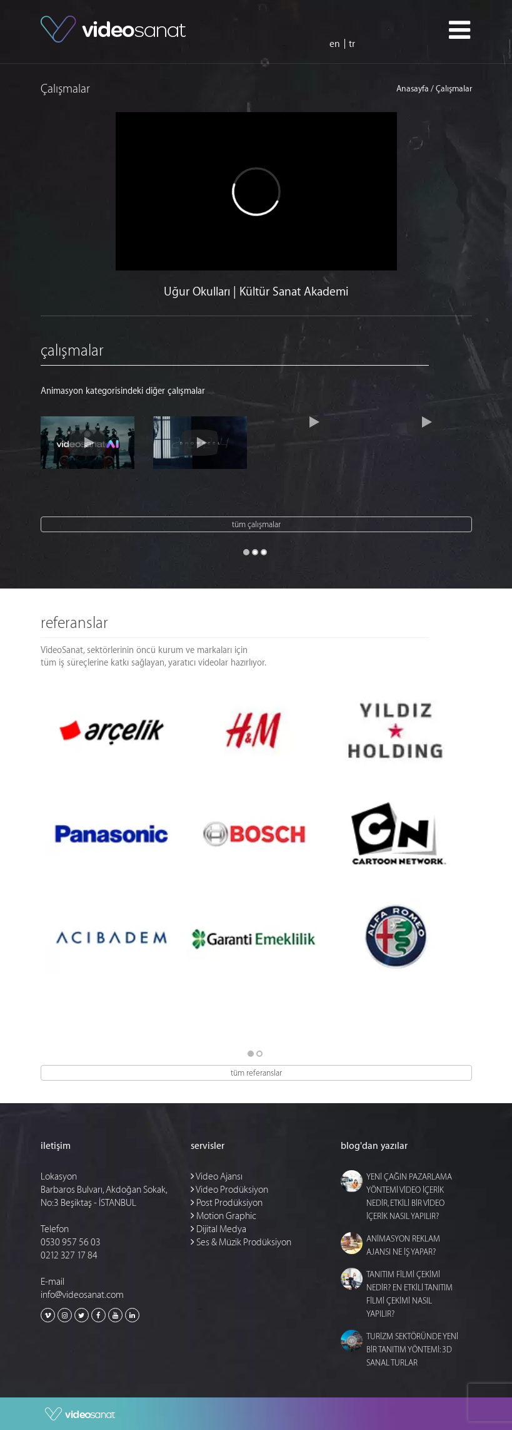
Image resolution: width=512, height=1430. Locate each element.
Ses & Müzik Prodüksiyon (241, 1242)
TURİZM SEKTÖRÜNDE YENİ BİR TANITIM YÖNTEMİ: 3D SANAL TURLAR (412, 1349)
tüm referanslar (256, 1073)
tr (352, 44)
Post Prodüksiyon (227, 1203)
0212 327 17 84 (69, 1255)
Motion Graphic (223, 1216)
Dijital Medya (218, 1229)
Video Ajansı (217, 1176)
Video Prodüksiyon (229, 1190)
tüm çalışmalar (256, 524)
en (334, 44)
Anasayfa (412, 89)
